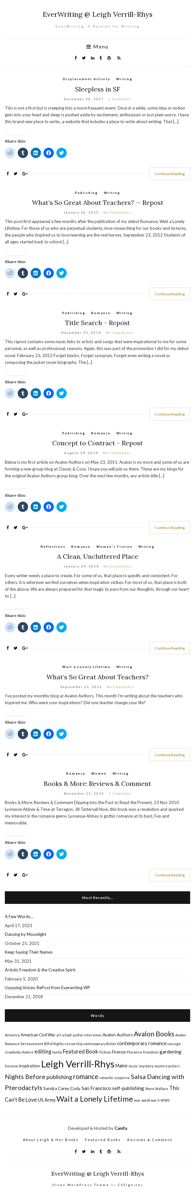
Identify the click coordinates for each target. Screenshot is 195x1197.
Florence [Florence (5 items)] (134, 1052)
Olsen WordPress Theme (80, 1185)
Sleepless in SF (97, 89)
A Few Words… (19, 916)
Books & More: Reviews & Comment (97, 783)
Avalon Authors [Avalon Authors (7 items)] (117, 1034)
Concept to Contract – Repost (97, 443)
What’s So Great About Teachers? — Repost (97, 202)
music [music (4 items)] (133, 1066)
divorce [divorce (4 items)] (28, 1052)
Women (99, 773)
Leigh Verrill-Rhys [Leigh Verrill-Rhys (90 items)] (77, 1063)
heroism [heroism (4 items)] (11, 1066)
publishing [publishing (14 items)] (59, 1076)
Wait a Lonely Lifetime (86, 667)
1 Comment (119, 99)
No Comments (117, 212)
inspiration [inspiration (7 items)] (29, 1065)
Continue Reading (170, 174)
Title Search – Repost (97, 323)
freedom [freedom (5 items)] (151, 1052)
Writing (124, 79)
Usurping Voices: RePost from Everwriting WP (47, 987)
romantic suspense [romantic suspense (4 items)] (114, 1077)
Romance (101, 313)
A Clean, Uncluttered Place (97, 556)
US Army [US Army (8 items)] (46, 1100)
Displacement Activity (86, 79)
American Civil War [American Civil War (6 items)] (38, 1034)
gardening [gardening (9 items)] (170, 1051)
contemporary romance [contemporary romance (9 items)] (142, 1043)
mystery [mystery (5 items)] (146, 1066)
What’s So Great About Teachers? (97, 677)
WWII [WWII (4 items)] (165, 1100)
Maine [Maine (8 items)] (121, 1065)
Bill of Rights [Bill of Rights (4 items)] (54, 1044)
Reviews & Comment (149, 1140)
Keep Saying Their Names (29, 952)
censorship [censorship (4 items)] (74, 1044)
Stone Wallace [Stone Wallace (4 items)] (156, 1088)
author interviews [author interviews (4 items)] (87, 1035)
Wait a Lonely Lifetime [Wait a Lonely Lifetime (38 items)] (94, 1098)
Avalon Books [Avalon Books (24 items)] (154, 1034)
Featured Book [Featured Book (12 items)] (80, 1051)
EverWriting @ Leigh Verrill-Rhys (97, 14)
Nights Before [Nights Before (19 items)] (25, 1076)
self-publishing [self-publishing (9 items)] (128, 1088)
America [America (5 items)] (12, 1035)
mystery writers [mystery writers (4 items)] (167, 1066)
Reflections (53, 546)
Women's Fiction (114, 546)
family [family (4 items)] (57, 1052)
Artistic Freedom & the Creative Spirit (40, 969)
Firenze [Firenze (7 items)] (119, 1051)
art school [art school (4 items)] (64, 1035)
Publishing (86, 193)
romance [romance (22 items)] (85, 1076)
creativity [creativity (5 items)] (13, 1052)
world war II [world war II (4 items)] (150, 1100)
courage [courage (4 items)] (174, 1044)
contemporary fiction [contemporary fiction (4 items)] (99, 1044)
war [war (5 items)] (137, 1100)
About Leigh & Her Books (51, 1140)
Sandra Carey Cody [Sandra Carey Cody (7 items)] (62, 1088)
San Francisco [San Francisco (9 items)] (96, 1088)
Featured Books (103, 1140)
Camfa (120, 1128)
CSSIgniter (130, 1185)
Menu (97, 46)
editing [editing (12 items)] (42, 1051)
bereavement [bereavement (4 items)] (32, 1044)
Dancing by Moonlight (25, 934)
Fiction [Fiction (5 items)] (105, 1052)
